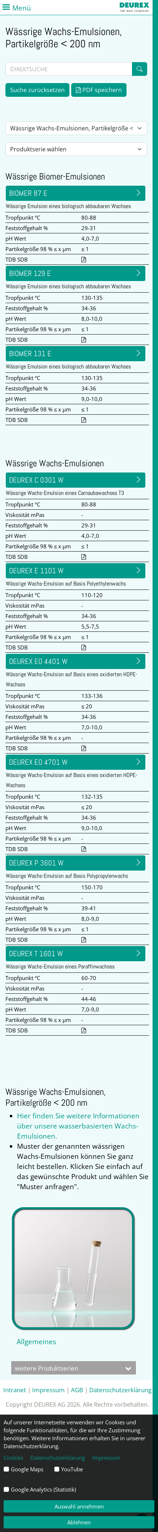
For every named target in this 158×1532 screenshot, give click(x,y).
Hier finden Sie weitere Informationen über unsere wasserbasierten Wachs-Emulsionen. (78, 1125)
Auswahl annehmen (79, 1506)
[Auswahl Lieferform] (76, 128)
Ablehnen (79, 1522)
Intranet (14, 1389)
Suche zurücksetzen (37, 90)
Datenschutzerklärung (120, 1389)
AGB (77, 1389)
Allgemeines (36, 1341)
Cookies (13, 1457)
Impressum (48, 1389)
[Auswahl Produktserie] (76, 149)
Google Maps (27, 1469)
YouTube (72, 1469)
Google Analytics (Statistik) (43, 1489)
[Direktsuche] (68, 69)
